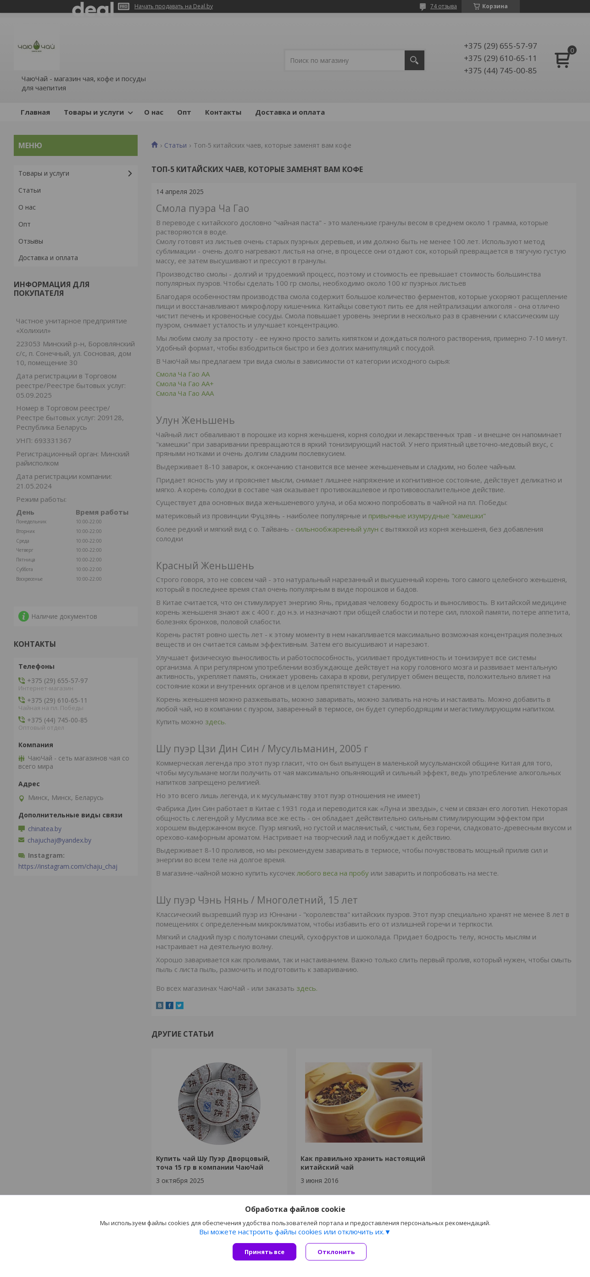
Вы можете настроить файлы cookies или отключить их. (291, 1231)
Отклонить (336, 1252)
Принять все (264, 1252)
